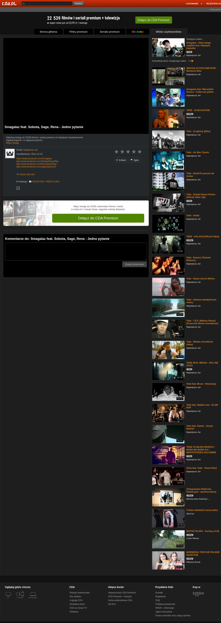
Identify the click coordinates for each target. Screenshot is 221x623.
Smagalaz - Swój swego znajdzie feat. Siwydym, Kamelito (198, 46)
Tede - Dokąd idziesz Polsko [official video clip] (200, 195)
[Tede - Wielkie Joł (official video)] (168, 350)
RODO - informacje (164, 608)
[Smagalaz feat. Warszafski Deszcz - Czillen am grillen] (168, 97)
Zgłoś (135, 160)
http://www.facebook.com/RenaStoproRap (36, 164)
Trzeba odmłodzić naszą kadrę (202, 510)
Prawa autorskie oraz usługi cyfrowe (172, 615)
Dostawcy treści (77, 604)
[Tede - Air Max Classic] (168, 160)
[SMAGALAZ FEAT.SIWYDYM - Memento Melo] (168, 76)
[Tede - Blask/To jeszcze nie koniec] (168, 181)
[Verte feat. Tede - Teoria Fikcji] (168, 476)
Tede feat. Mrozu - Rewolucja (201, 384)
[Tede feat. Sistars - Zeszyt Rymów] (168, 434)
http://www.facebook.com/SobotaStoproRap (37, 161)
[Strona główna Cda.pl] (10, 3)
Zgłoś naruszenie (163, 611)
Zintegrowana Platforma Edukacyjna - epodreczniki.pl (201, 490)
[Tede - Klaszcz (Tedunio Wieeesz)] (168, 265)
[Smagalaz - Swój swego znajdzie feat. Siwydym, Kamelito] (168, 47)
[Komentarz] (76, 252)
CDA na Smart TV (78, 608)
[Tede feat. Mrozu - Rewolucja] (168, 392)
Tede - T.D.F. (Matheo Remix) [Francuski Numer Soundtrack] (202, 322)
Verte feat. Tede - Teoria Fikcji (201, 468)
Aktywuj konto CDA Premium (122, 592)
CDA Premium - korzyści (120, 596)
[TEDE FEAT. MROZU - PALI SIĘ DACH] (168, 371)
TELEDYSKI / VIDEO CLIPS (45, 181)
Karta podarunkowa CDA (120, 600)
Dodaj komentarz (134, 264)
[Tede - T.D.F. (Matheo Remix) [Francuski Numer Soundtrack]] (168, 328)
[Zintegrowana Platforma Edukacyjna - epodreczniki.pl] (168, 497)
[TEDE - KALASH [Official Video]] (168, 244)
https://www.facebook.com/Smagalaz (34, 158)
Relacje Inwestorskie (80, 592)
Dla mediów (75, 596)
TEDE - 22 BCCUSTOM (198, 110)
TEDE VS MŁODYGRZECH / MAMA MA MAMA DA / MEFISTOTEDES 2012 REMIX (201, 450)
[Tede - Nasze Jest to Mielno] (168, 286)
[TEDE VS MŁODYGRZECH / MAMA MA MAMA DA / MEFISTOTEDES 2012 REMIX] (168, 455)
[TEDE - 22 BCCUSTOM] (168, 118)
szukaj (79, 3)
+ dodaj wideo (215, 9)
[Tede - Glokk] (168, 223)
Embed (121, 160)
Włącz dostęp (12, 143)
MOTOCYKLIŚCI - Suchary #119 (202, 531)
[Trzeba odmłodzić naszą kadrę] (168, 518)
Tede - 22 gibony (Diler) (198, 131)
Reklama (74, 611)
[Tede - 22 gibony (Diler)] (168, 139)
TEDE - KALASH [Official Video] (202, 236)
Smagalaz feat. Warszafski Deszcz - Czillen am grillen (200, 90)
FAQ (157, 600)
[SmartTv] (23, 600)
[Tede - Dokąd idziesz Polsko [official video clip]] (168, 202)
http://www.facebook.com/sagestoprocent (36, 166)
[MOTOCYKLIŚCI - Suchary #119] (168, 539)
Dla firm (112, 604)
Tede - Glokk (192, 215)
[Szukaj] (46, 3)
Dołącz (154, 20)
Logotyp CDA (76, 600)
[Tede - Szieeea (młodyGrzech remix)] (168, 307)
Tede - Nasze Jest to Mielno (200, 278)
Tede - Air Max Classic (197, 152)
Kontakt (159, 592)
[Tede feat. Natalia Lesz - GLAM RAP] (168, 413)
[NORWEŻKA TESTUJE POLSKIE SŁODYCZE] (168, 560)
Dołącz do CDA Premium (98, 218)
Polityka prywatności (165, 604)
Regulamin (160, 596)
